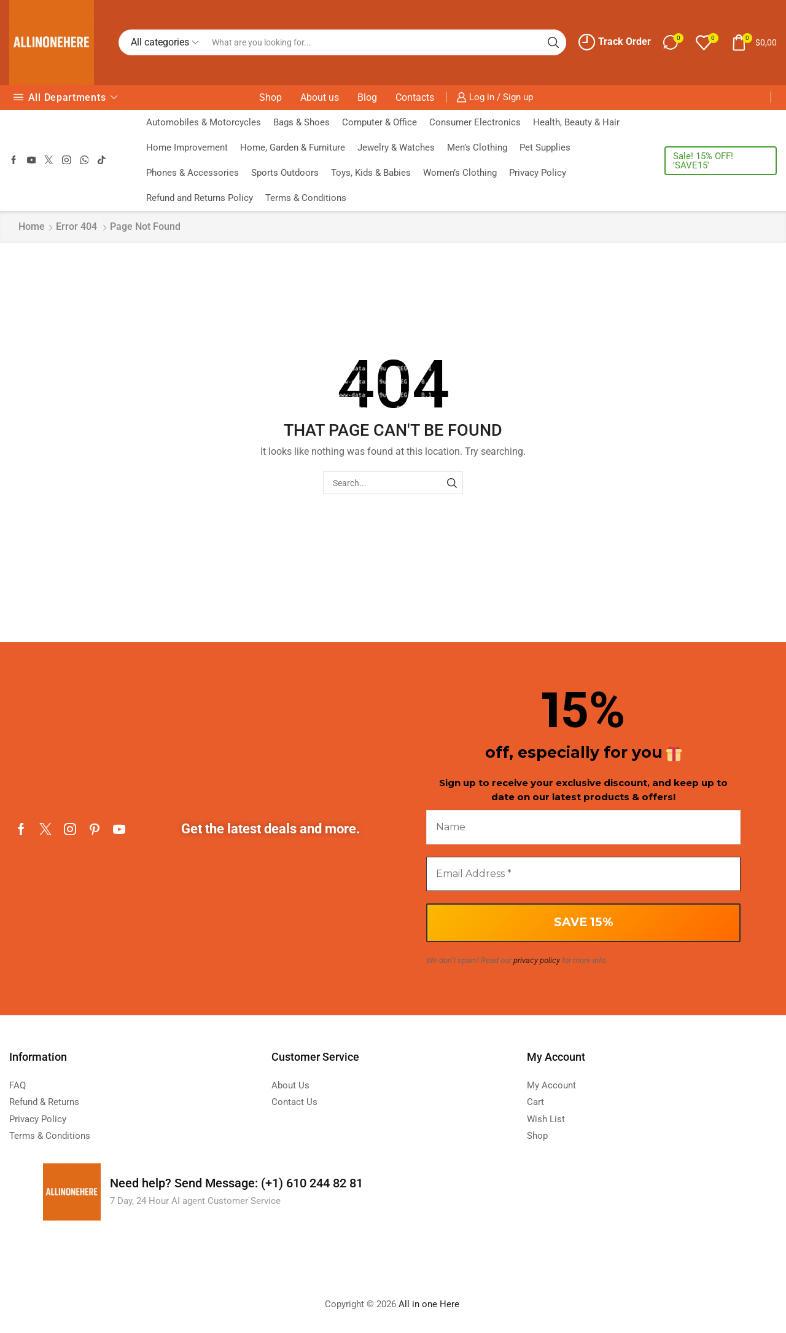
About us (319, 97)
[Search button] (553, 42)
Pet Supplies (544, 147)
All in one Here (430, 1304)
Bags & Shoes (301, 122)
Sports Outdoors (285, 172)
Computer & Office (379, 122)
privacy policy (536, 960)
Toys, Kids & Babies (371, 172)
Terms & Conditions (305, 197)
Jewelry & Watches (396, 147)
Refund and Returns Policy (199, 197)
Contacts (414, 97)
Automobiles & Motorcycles (203, 122)
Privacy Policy (537, 172)
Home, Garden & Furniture (292, 147)
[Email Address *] (583, 874)
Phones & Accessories (192, 172)
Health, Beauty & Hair (576, 122)
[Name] (583, 827)
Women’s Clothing (460, 172)
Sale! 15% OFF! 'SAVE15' (703, 161)
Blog (367, 97)
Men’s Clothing (477, 147)
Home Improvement (187, 147)
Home (31, 226)
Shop (270, 97)
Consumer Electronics (475, 122)
